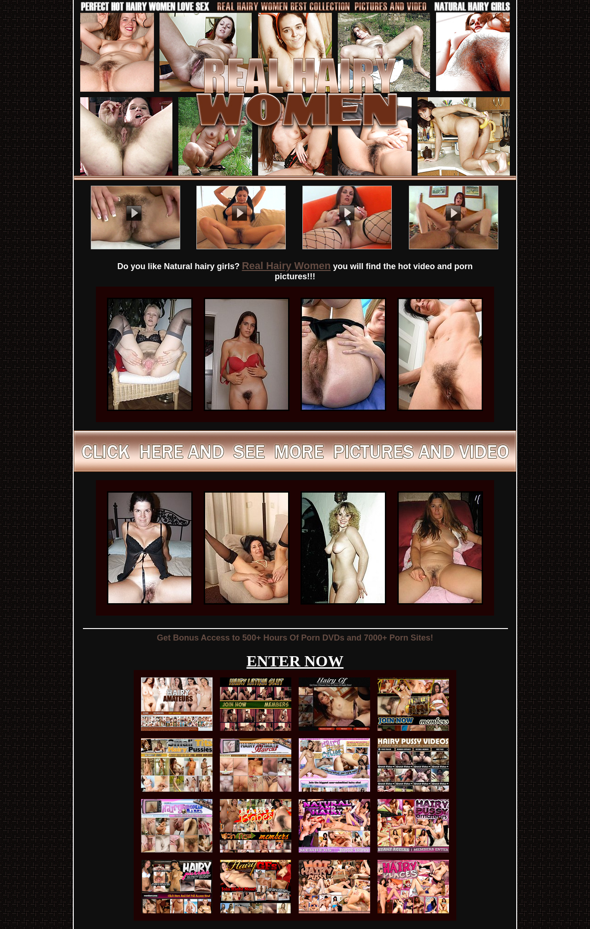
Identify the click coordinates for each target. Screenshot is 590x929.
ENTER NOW (295, 661)
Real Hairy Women (286, 265)
